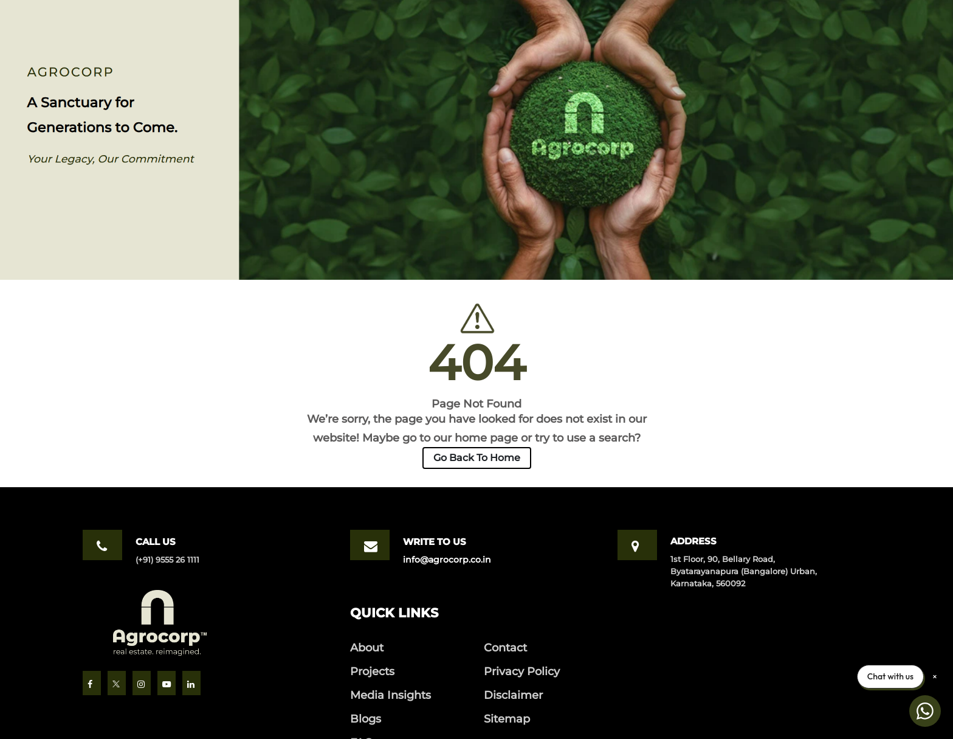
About (367, 647)
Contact (505, 647)
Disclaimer (513, 695)
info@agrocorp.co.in (447, 559)
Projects (372, 671)
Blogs (365, 718)
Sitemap (507, 718)
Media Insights (390, 695)
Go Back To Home (476, 457)
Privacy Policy (522, 671)
